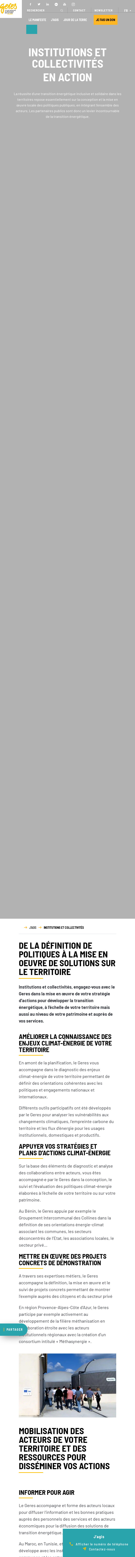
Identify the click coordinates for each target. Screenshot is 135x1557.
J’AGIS (55, 20)
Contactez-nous (102, 1549)
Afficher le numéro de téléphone (102, 1544)
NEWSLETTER (104, 10)
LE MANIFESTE (37, 20)
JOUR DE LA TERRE (75, 20)
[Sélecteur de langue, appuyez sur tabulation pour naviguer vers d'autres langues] (128, 10)
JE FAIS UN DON (105, 20)
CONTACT (79, 10)
